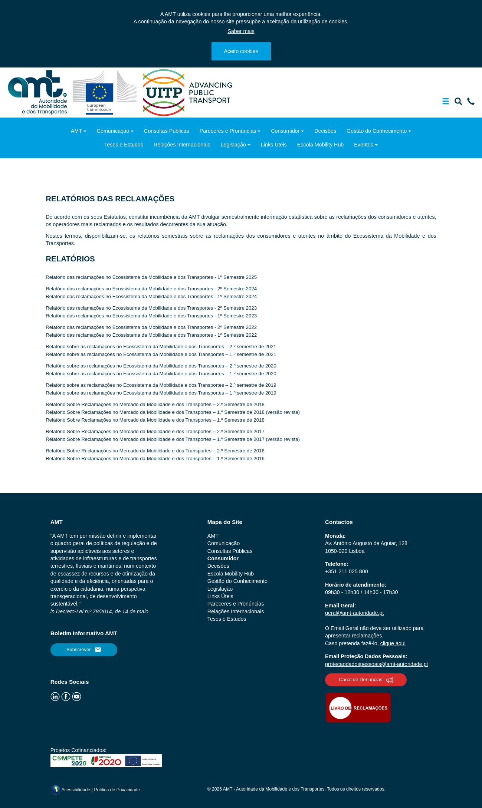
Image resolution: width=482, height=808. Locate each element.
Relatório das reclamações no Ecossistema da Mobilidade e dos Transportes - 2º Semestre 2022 (151, 327)
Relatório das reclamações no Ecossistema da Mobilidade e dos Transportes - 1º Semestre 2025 (151, 277)
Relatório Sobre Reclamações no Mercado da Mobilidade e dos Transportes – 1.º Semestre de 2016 (155, 458)
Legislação (233, 145)
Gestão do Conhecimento (377, 131)
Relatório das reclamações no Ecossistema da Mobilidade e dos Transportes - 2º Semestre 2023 (151, 308)
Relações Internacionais (182, 145)
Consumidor (285, 131)
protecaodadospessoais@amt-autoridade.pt (376, 664)
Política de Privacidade (117, 789)
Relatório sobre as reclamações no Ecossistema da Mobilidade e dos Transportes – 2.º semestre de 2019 (161, 385)
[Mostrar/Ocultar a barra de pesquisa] (458, 103)
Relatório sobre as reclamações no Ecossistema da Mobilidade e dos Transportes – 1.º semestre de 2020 (161, 373)
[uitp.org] (187, 92)
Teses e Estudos (123, 145)
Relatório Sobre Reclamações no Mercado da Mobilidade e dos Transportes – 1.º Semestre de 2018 (155, 420)
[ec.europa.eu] (105, 92)
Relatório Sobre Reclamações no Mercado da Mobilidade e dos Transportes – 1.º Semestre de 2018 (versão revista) (173, 412)
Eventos (363, 145)
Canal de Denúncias (366, 680)
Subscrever (83, 649)
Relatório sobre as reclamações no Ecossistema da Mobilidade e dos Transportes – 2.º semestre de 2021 (161, 346)
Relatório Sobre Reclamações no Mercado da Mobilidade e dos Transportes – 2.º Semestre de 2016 (155, 451)
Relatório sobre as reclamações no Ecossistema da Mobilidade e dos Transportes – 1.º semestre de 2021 (161, 354)
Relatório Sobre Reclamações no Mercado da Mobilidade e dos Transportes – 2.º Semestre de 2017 (155, 431)
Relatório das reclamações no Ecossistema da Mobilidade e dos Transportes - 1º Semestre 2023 (151, 316)
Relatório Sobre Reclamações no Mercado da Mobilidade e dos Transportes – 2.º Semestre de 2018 (155, 404)
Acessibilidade (71, 789)
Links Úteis (274, 145)
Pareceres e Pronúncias (228, 131)
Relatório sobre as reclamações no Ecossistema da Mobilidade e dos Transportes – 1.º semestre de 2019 (161, 393)
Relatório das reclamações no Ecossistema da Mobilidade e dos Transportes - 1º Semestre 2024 (151, 296)
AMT (76, 131)
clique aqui (393, 643)
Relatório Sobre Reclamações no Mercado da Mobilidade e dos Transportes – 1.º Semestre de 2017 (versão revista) (173, 439)
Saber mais (240, 31)
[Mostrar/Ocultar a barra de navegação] (445, 103)
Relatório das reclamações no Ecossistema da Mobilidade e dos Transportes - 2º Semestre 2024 (151, 288)
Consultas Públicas (166, 131)
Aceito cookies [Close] (241, 51)
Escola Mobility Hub (320, 145)
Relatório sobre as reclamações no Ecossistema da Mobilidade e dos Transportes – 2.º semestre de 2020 (161, 366)
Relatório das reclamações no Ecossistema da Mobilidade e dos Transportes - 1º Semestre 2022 (151, 335)
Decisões (325, 131)
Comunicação (113, 131)
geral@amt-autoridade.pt (354, 613)
